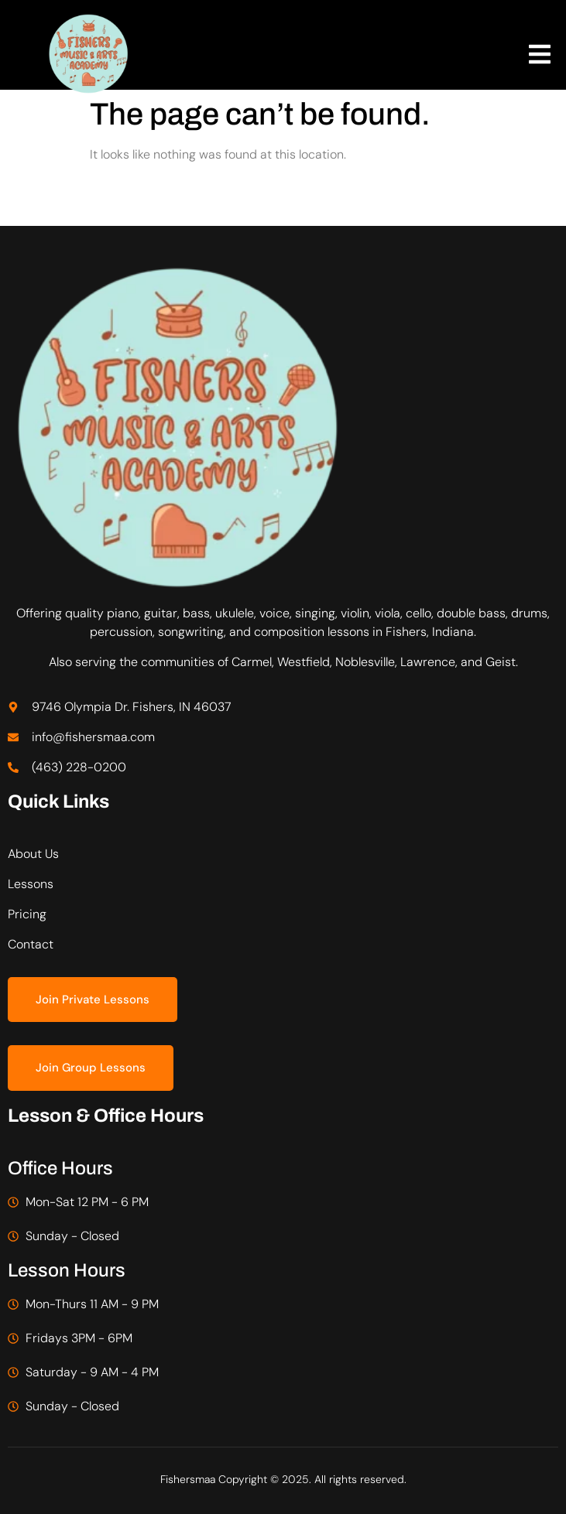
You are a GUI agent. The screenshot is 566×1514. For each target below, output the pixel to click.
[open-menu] (540, 57)
